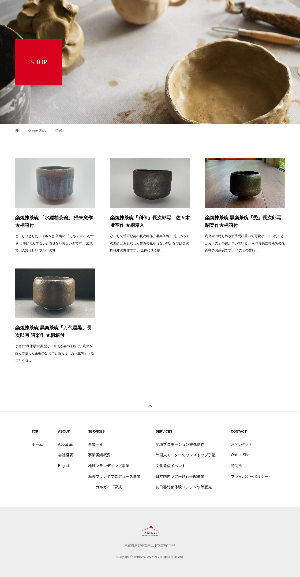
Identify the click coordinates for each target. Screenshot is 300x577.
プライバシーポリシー (249, 476)
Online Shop (241, 455)
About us (65, 444)
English (64, 466)
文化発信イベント (171, 466)
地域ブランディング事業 (108, 466)
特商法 (236, 466)
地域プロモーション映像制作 (180, 444)
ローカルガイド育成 (105, 487)
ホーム (37, 444)
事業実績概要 (99, 455)
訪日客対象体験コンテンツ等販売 (184, 487)
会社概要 (65, 455)
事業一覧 (95, 444)
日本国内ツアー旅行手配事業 (180, 476)
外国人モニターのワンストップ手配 (186, 455)
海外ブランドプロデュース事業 (114, 476)
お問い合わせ (242, 444)
